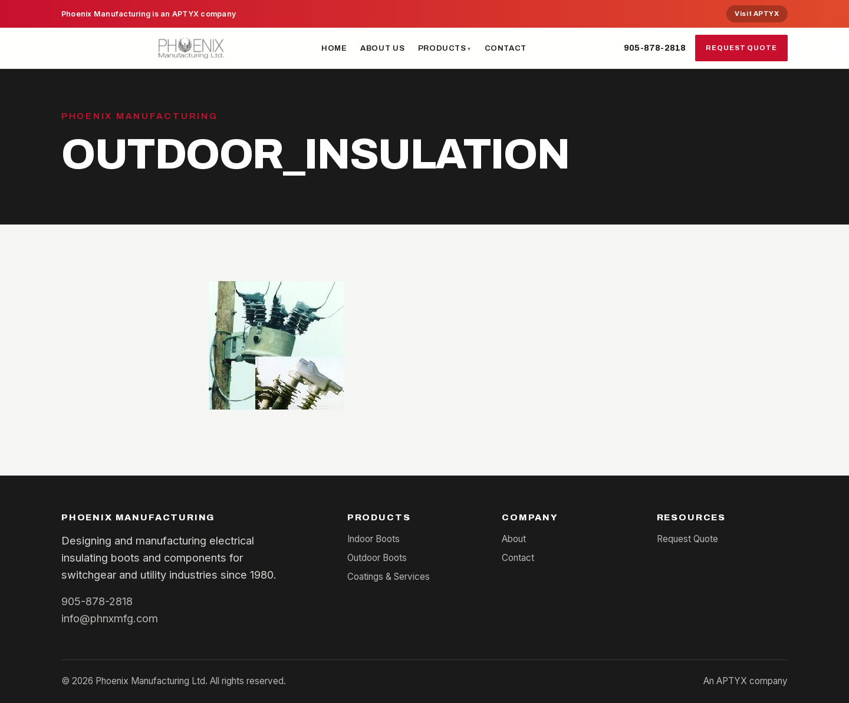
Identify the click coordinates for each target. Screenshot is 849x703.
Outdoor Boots (377, 557)
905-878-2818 (655, 47)
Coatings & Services (388, 576)
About (514, 538)
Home (334, 48)
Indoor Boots (373, 538)
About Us (382, 48)
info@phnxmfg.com (109, 618)
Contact (506, 48)
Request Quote (741, 47)
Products (442, 48)
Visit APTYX (757, 13)
